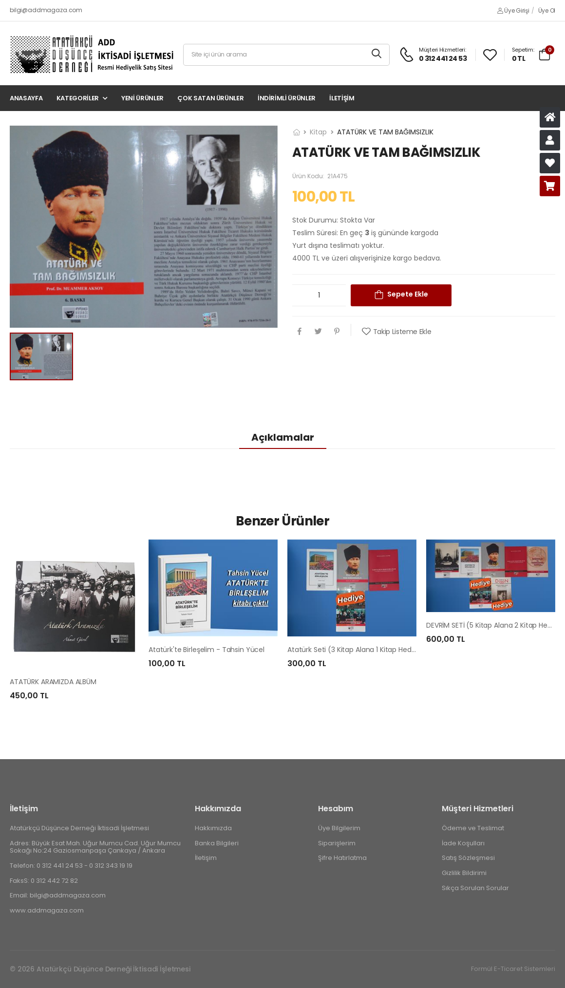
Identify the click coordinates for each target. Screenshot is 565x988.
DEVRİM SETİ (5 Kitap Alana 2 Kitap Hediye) (495, 625)
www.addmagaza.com (47, 909)
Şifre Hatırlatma (342, 857)
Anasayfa (26, 98)
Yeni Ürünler (142, 98)
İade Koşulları (463, 842)
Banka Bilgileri (217, 842)
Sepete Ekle (407, 294)
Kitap (318, 132)
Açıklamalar (282, 437)
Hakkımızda (213, 828)
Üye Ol (546, 10)
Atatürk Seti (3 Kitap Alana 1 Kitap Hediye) (355, 649)
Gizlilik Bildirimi (464, 872)
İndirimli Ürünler (287, 98)
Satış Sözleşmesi (468, 857)
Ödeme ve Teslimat (473, 828)
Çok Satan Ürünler (210, 98)
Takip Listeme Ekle (402, 331)
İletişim (341, 98)
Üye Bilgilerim (339, 828)
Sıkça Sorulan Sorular (475, 887)
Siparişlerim (337, 842)
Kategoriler (77, 98)
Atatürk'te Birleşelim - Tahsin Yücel (206, 649)
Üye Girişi (513, 10)
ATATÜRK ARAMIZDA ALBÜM (53, 682)
